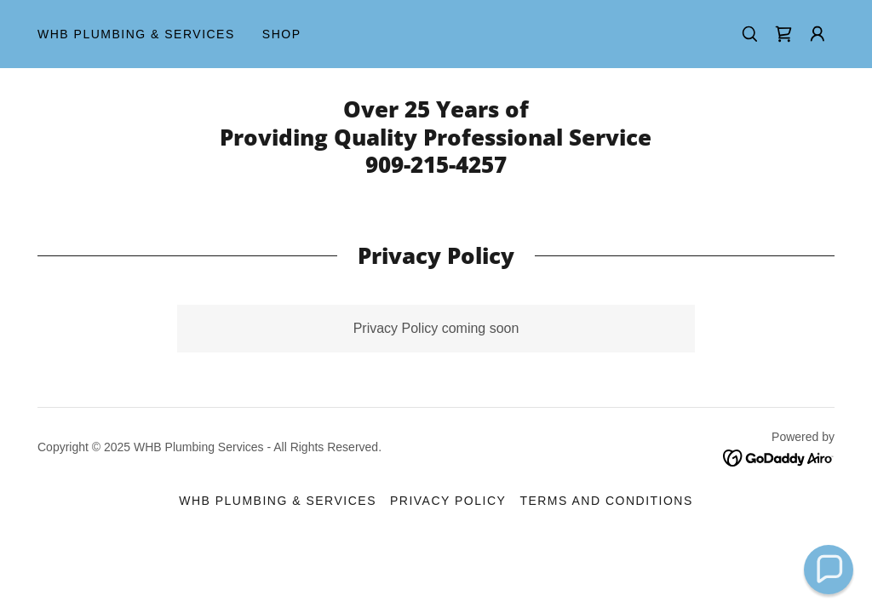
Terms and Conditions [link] (605, 500)
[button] (817, 34)
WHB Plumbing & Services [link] (136, 34)
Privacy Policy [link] (448, 500)
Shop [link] (281, 34)
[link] (783, 34)
